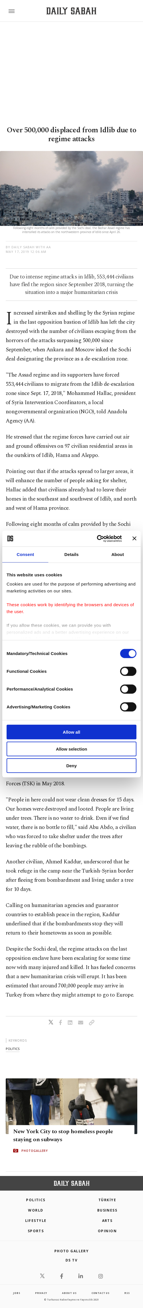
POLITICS (35, 1199)
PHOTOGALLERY (34, 1151)
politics (12, 1049)
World (35, 1210)
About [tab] (117, 554)
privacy (41, 1293)
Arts (107, 1220)
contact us (101, 1293)
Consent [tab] (25, 554)
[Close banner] (134, 538)
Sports (36, 1230)
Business (107, 1210)
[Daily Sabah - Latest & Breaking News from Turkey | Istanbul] (71, 11)
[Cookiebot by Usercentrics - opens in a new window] (97, 538)
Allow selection (71, 748)
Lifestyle (36, 1220)
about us (69, 1293)
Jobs (16, 1293)
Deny (71, 765)
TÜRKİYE (107, 1199)
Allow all (71, 732)
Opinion (107, 1230)
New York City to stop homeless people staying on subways (63, 1135)
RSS (127, 1293)
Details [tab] (71, 554)
